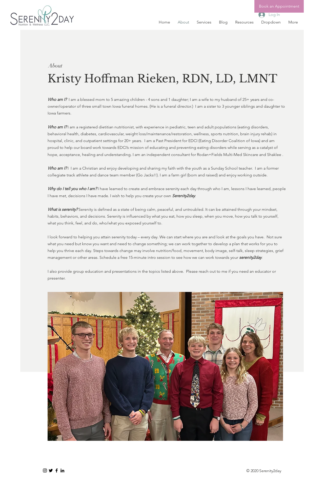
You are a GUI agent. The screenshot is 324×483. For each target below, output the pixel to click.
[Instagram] (45, 470)
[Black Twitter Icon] (50, 470)
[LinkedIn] (62, 470)
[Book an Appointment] (279, 6)
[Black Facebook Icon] (56, 470)
